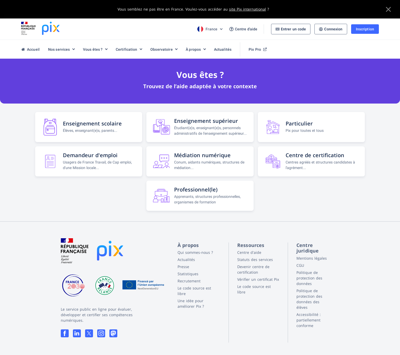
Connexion (330, 29)
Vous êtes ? (93, 49)
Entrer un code (291, 29)
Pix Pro (258, 49)
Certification (126, 49)
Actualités (222, 49)
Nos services (59, 49)
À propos (193, 49)
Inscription (365, 29)
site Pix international (247, 9)
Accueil (30, 49)
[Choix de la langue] (209, 29)
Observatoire (161, 49)
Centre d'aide (243, 29)
